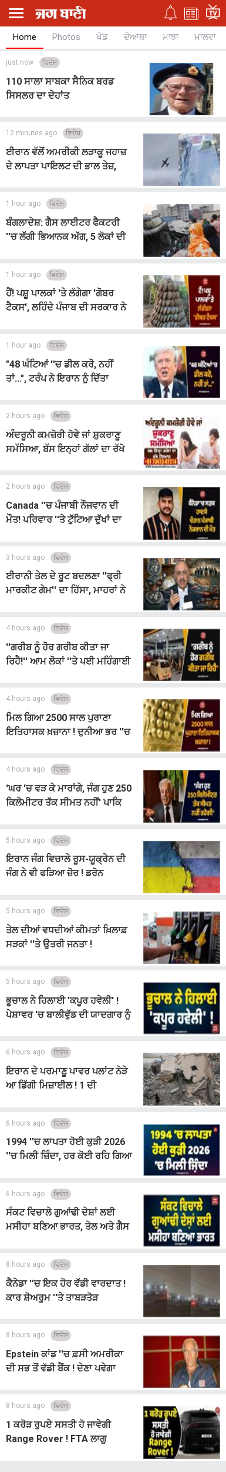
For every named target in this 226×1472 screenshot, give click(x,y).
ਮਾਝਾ (170, 37)
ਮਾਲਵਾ (205, 37)
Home (24, 37)
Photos (66, 37)
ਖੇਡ (102, 37)
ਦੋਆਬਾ (135, 37)
